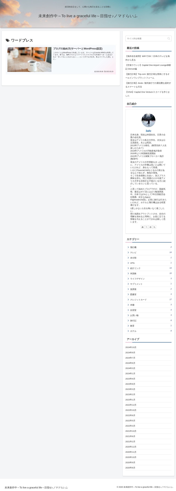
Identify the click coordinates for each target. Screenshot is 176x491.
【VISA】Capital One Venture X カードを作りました (147, 94)
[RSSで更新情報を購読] (154, 227)
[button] (168, 38)
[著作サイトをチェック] (142, 227)
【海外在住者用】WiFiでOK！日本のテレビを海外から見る (147, 58)
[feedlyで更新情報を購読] (150, 227)
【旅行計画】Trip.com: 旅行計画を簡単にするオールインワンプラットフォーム (147, 76)
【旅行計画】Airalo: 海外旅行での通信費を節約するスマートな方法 (148, 85)
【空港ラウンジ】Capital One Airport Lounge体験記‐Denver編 (148, 67)
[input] (148, 38)
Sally (148, 130)
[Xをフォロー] (146, 227)
